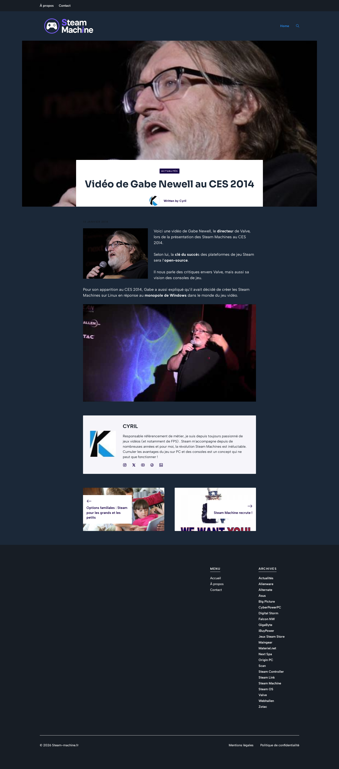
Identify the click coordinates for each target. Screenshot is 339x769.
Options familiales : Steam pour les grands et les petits (106, 513)
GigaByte (265, 625)
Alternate (265, 590)
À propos (47, 6)
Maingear (265, 642)
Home (284, 26)
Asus (262, 596)
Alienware (266, 584)
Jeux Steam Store (272, 637)
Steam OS (266, 689)
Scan (262, 666)
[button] (296, 26)
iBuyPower (266, 631)
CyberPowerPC (270, 607)
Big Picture (267, 601)
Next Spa (265, 654)
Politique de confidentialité (279, 745)
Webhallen (266, 701)
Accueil (215, 578)
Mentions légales (241, 745)
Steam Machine (270, 683)
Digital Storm (268, 613)
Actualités (169, 171)
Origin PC (266, 660)
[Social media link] (125, 465)
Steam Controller (271, 672)
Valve (263, 695)
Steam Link (267, 677)
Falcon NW (267, 619)
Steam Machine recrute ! (233, 513)
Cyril (182, 201)
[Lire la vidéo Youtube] (169, 353)
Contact (64, 6)
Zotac (263, 707)
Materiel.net (267, 648)
